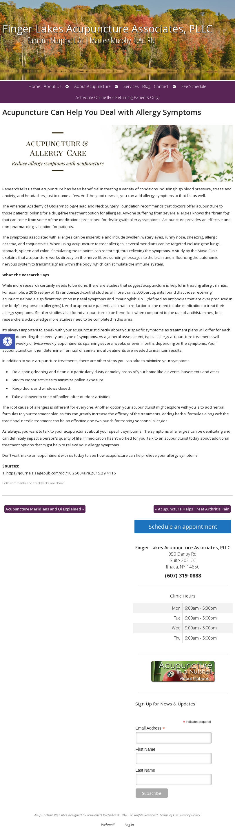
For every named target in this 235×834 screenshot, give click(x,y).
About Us (52, 86)
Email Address (150, 728)
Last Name (145, 770)
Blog (146, 86)
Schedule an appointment (183, 526)
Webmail (107, 824)
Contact (161, 86)
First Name (145, 749)
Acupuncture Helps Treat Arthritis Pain (192, 509)
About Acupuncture (92, 86)
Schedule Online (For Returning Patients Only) (117, 97)
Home (34, 86)
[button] (7, 341)
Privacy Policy (190, 815)
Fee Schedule (193, 86)
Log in (129, 824)
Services (131, 86)
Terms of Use (168, 815)
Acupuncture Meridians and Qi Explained (45, 509)
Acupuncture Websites (50, 815)
